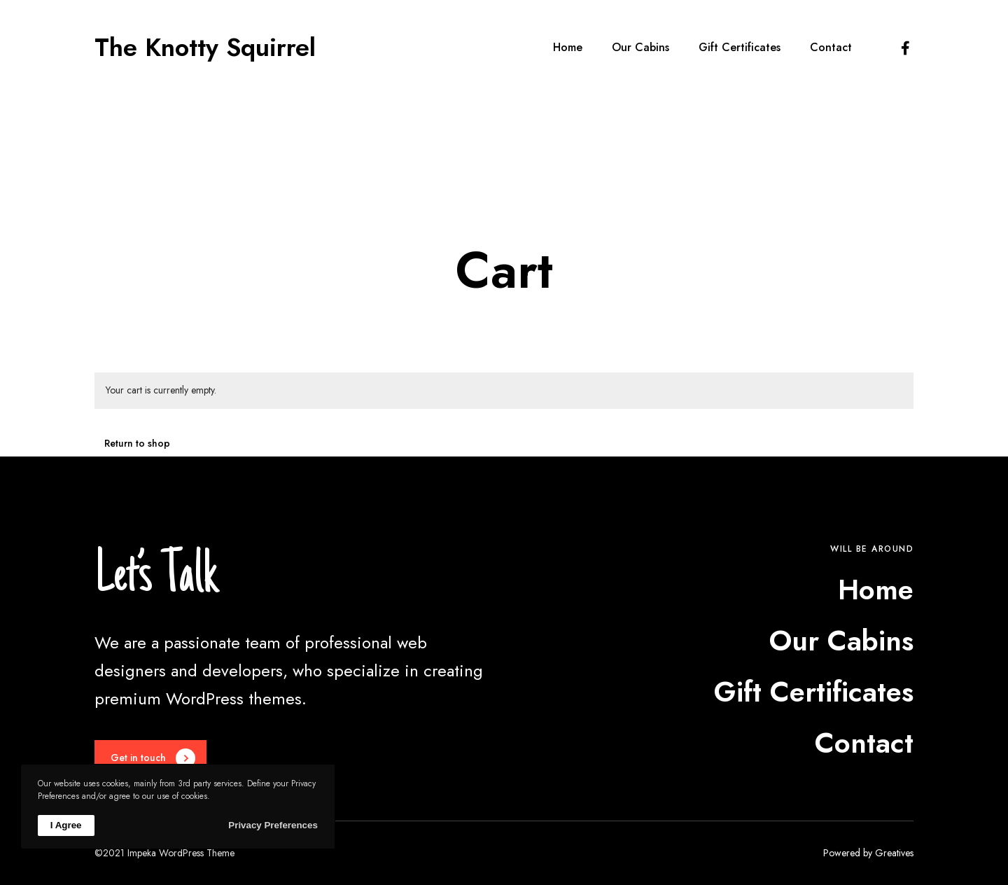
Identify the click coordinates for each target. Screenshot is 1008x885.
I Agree (66, 825)
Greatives (894, 853)
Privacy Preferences (272, 825)
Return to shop (137, 443)
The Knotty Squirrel (205, 47)
